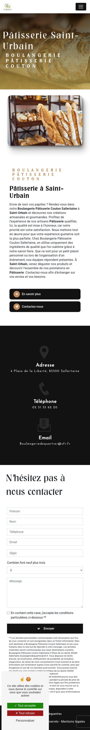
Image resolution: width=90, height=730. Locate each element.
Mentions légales (73, 721)
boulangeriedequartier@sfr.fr (45, 440)
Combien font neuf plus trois (26, 562)
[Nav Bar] (81, 6)
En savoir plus (27, 294)
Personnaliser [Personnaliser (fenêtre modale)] (25, 720)
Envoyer (49, 628)
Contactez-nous (28, 306)
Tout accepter (25, 705)
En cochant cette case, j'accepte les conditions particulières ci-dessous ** (42, 615)
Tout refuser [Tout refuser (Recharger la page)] (25, 713)
